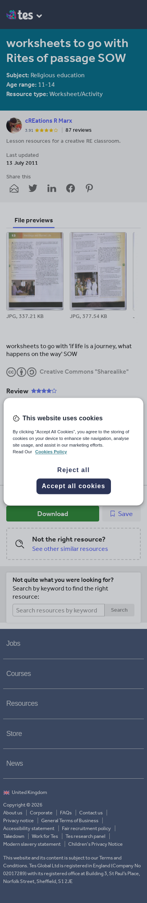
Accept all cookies (73, 486)
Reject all (73, 470)
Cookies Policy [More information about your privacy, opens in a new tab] (51, 451)
